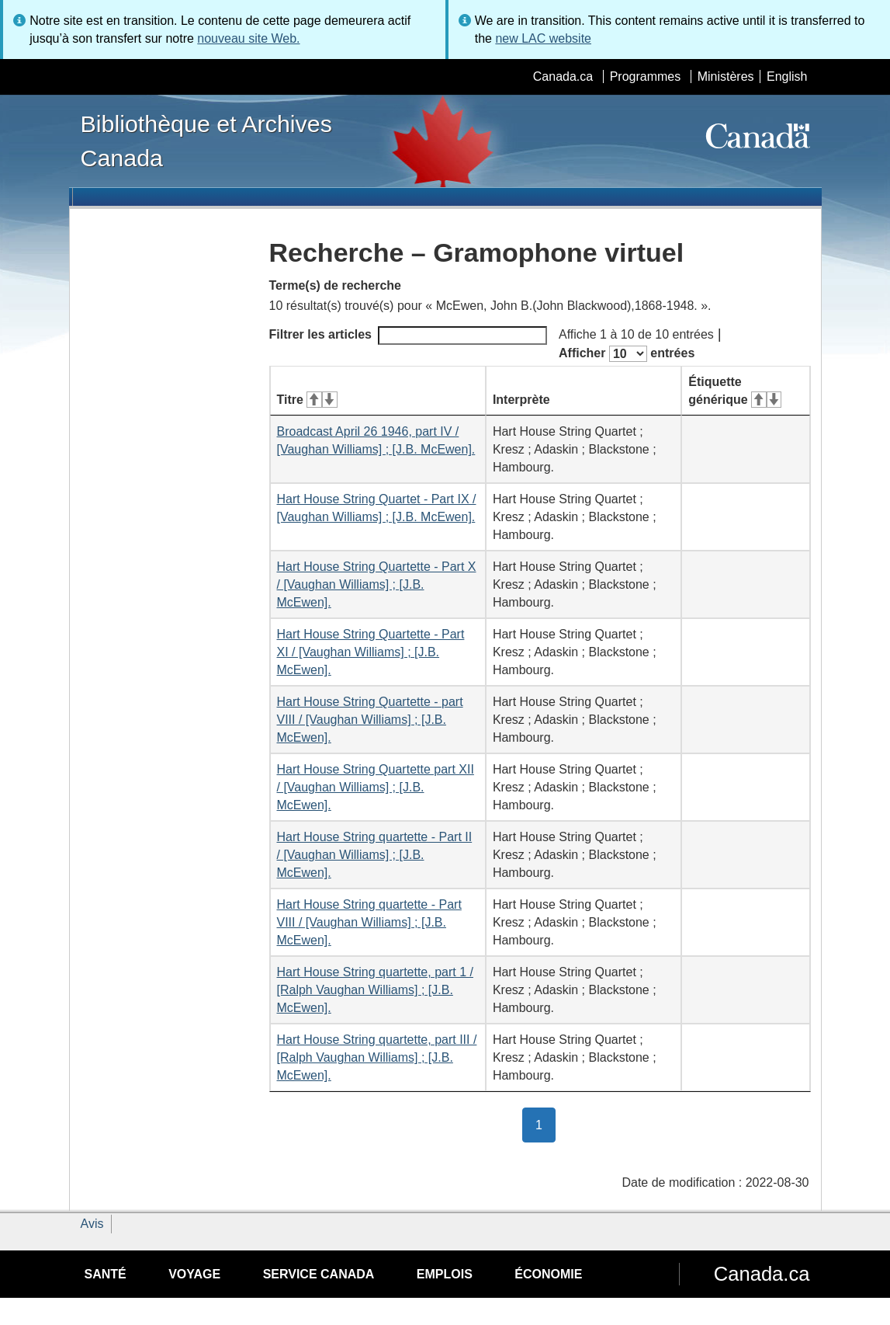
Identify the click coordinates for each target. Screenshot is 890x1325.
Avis (92, 1223)
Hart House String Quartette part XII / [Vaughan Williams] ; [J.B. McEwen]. (375, 787)
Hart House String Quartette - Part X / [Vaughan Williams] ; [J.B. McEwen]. (376, 584)
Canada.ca (563, 76)
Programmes (645, 76)
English (787, 76)
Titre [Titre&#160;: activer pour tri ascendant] (307, 399)
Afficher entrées (626, 354)
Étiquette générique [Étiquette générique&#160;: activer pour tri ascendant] (734, 390)
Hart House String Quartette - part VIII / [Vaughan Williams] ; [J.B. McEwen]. (370, 719)
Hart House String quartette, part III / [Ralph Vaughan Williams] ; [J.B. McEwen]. (377, 1057)
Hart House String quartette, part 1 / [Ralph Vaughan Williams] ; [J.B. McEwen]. (375, 989)
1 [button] (545, 1124)
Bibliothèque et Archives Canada (206, 140)
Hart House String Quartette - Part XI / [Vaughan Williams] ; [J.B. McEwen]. (371, 652)
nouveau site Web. (248, 38)
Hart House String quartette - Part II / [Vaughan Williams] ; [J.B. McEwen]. (375, 854)
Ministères (726, 76)
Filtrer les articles (408, 335)
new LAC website (543, 38)
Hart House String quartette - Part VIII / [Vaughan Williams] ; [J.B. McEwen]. (369, 922)
